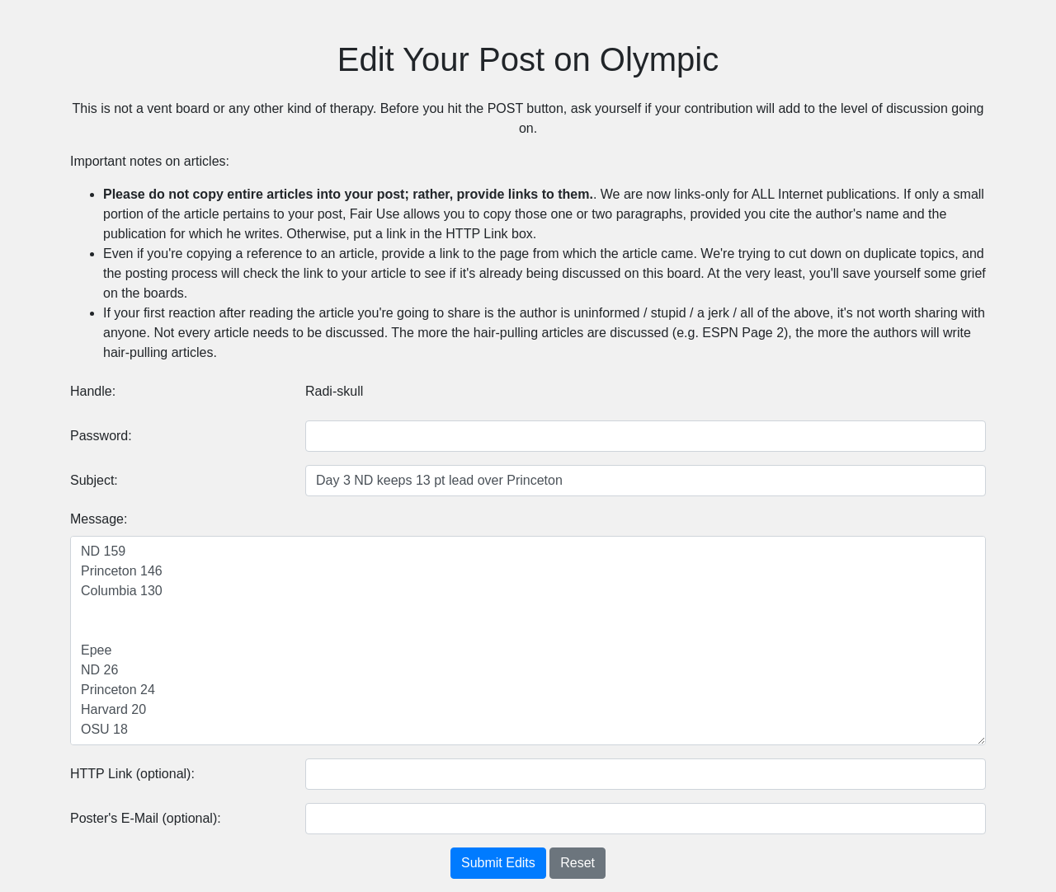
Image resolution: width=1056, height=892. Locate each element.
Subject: (94, 480)
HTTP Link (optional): (132, 774)
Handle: (93, 391)
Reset (577, 863)
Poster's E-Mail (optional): (145, 818)
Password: (101, 436)
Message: (98, 519)
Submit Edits (498, 863)
